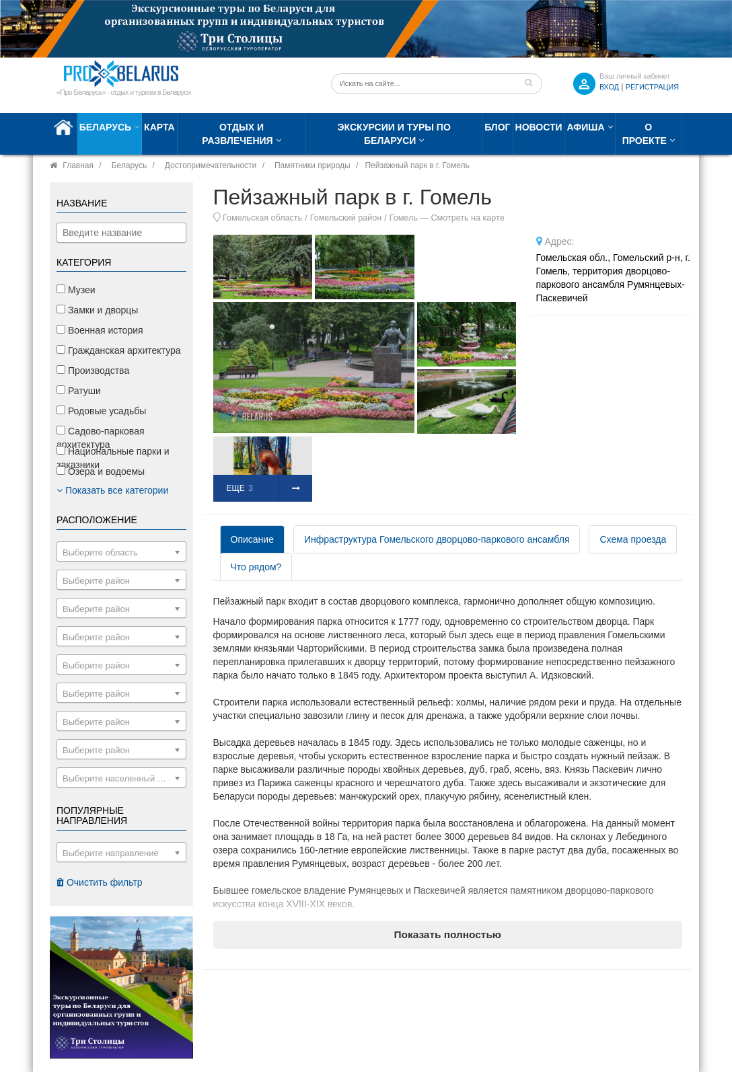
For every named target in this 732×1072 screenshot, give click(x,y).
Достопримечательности (210, 165)
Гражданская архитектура (119, 350)
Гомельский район (346, 218)
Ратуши (79, 390)
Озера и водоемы (101, 471)
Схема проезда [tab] (632, 539)
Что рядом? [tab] (256, 567)
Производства (93, 370)
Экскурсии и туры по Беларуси (394, 134)
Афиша (586, 127)
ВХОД (609, 87)
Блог (497, 127)
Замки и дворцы (97, 310)
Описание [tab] (252, 539)
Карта (159, 127)
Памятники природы (312, 165)
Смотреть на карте (467, 218)
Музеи (76, 289)
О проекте (644, 134)
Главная (78, 165)
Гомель (404, 218)
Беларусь (105, 127)
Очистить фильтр (100, 882)
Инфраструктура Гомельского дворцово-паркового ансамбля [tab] (437, 539)
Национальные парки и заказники (113, 458)
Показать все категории (112, 490)
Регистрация (652, 87)
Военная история (100, 330)
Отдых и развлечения (237, 134)
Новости (538, 127)
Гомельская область (262, 218)
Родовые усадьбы (101, 411)
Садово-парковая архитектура (101, 438)
